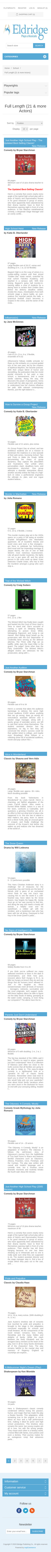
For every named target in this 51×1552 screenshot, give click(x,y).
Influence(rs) (25, 317)
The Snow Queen (13, 843)
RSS (32, 1510)
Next (39, 1460)
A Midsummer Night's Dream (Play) (22, 1367)
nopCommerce (30, 1548)
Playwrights (9, 8)
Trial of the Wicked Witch (17, 581)
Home (7, 68)
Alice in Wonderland (15, 754)
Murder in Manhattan (25, 494)
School (16, 68)
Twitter (25, 1510)
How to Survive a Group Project (25, 404)
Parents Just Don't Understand (20, 1015)
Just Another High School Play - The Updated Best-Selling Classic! (25, 142)
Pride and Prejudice (14, 1278)
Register (22, 8)
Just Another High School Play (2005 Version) (23, 1188)
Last (45, 1460)
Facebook (19, 1510)
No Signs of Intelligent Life (18, 930)
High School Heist (25, 228)
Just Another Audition (15, 667)
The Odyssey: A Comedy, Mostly (21, 1103)
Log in (32, 8)
